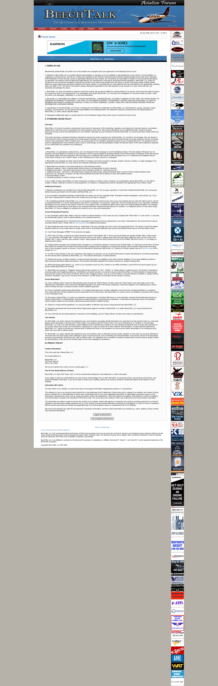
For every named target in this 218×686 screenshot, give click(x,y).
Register (91, 29)
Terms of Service (46, 430)
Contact (64, 29)
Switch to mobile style (102, 427)
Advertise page (147, 248)
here (46, 237)
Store (101, 29)
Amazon (53, 29)
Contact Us (66, 430)
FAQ (73, 29)
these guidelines (81, 223)
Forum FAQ (57, 430)
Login (81, 29)
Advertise (42, 29)
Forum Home (48, 36)
